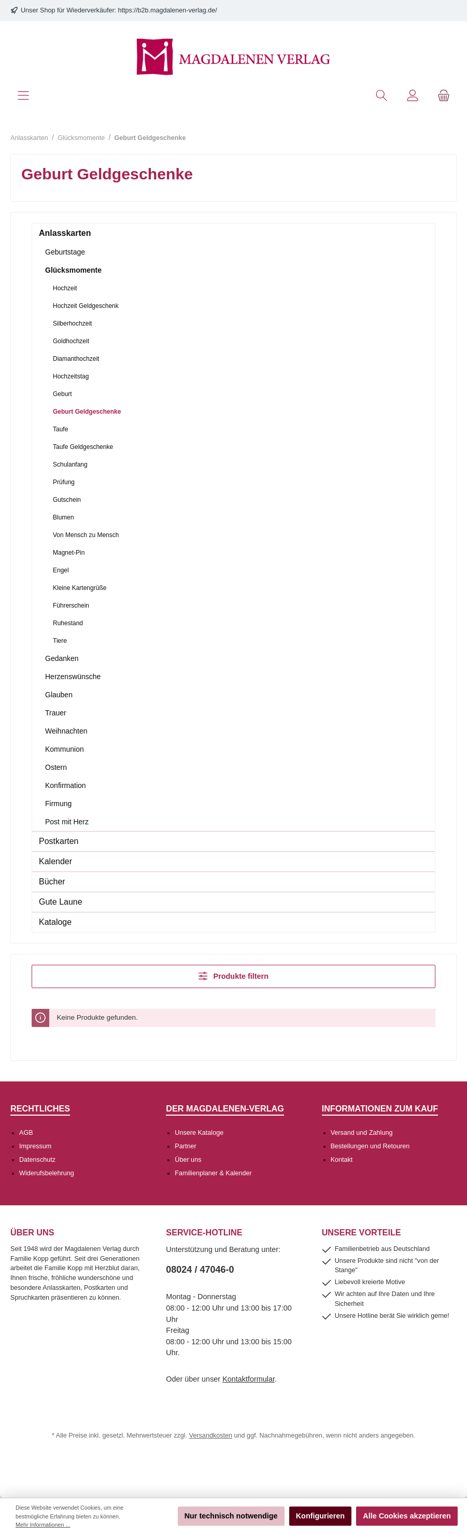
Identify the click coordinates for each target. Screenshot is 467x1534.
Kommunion (64, 749)
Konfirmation (65, 785)
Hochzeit (65, 288)
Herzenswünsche (73, 676)
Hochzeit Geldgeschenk (86, 305)
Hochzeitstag (71, 376)
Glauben (59, 695)
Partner (185, 1146)
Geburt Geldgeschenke (87, 411)
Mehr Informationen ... (43, 1525)
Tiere (60, 640)
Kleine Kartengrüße (79, 588)
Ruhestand (68, 623)
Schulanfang (70, 464)
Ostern (56, 767)
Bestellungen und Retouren (370, 1146)
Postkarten (58, 841)
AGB (26, 1132)
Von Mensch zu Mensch (86, 535)
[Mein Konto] (413, 95)
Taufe (60, 429)
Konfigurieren (320, 1516)
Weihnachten (66, 731)
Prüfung (64, 482)
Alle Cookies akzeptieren (407, 1516)
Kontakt (342, 1159)
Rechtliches (40, 1108)
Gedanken (62, 658)
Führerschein (71, 605)
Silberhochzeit (72, 323)
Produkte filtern (233, 976)
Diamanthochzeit (76, 358)
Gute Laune (60, 901)
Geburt (62, 394)
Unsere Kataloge (199, 1132)
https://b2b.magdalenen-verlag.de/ (167, 10)
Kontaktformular (248, 1379)
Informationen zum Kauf (380, 1108)
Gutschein (67, 499)
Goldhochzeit (71, 341)
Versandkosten (210, 1435)
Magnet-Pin (68, 552)
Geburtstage (65, 252)
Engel (61, 570)
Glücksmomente (73, 270)
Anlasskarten (65, 233)
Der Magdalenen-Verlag (225, 1108)
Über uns (188, 1159)
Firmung (58, 803)
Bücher (52, 881)
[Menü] (23, 95)
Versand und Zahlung (362, 1132)
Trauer (55, 713)
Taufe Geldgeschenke (83, 447)
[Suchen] (381, 95)
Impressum (35, 1146)
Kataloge (55, 922)
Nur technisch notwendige (231, 1516)
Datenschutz (37, 1159)
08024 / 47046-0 (200, 1269)
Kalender (55, 861)
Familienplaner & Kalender (213, 1173)
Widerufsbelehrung (46, 1173)
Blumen (63, 517)
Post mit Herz (67, 822)
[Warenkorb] (444, 95)
